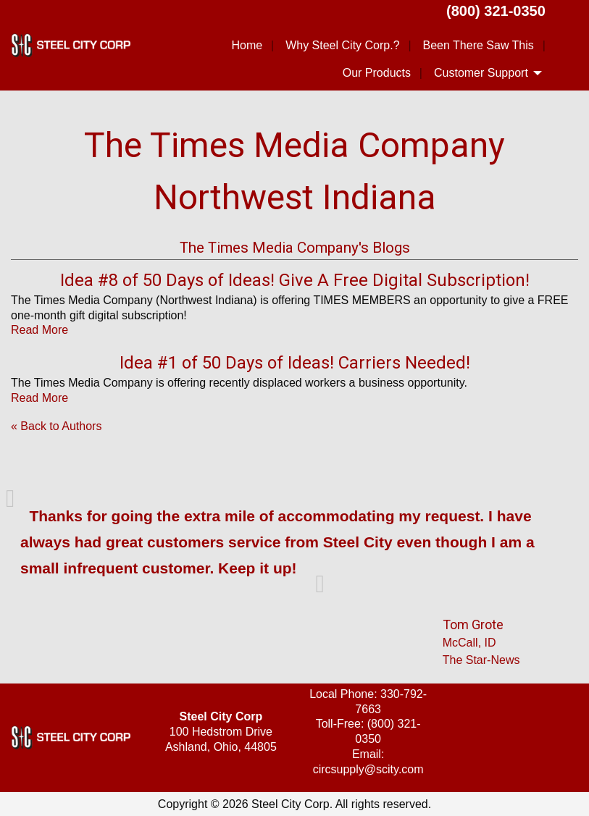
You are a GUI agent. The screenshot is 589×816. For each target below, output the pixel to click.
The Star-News (481, 660)
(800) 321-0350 (496, 11)
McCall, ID (469, 642)
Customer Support (481, 73)
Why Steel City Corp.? (342, 45)
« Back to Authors (56, 426)
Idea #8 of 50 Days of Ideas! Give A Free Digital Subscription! (295, 280)
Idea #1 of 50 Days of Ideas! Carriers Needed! (295, 363)
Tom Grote (473, 624)
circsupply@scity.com (368, 769)
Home (246, 45)
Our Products (377, 73)
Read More (39, 330)
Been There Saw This (478, 45)
